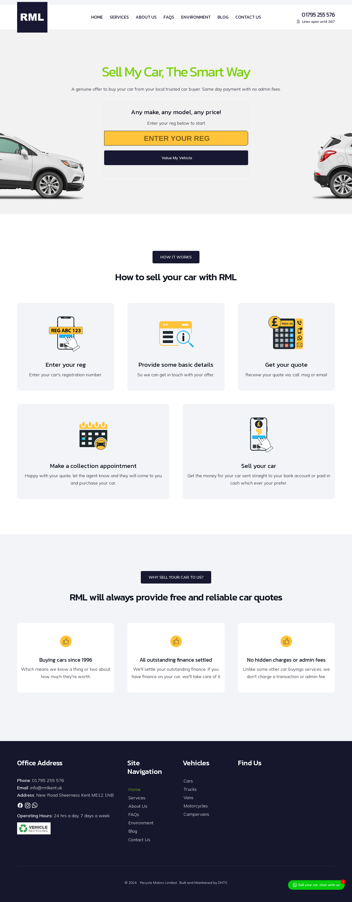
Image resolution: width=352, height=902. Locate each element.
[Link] (20, 805)
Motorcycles (196, 806)
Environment (141, 823)
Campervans (196, 814)
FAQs (133, 814)
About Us (137, 806)
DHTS (222, 882)
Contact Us (139, 839)
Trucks (190, 789)
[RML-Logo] (32, 17)
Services (136, 798)
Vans (188, 797)
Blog (132, 831)
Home (134, 789)
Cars (188, 781)
